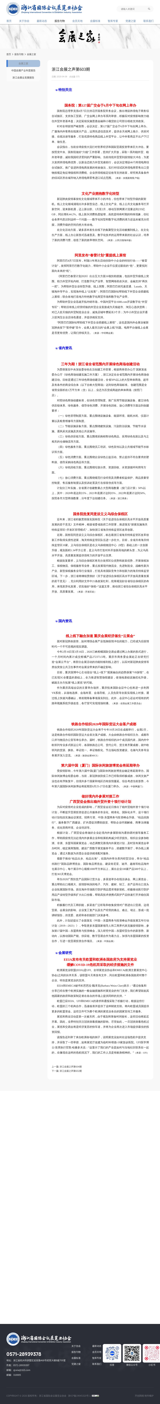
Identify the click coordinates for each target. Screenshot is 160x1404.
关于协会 (24, 21)
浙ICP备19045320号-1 (79, 1396)
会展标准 (95, 21)
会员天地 (77, 21)
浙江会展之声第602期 (71, 1071)
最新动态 (42, 21)
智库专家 (113, 21)
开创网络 (139, 1396)
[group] (80, 36)
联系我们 (148, 21)
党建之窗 (131, 21)
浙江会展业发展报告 (24, 89)
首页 (9, 21)
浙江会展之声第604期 (71, 1067)
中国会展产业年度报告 (24, 77)
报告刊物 (60, 21)
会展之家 (31, 54)
